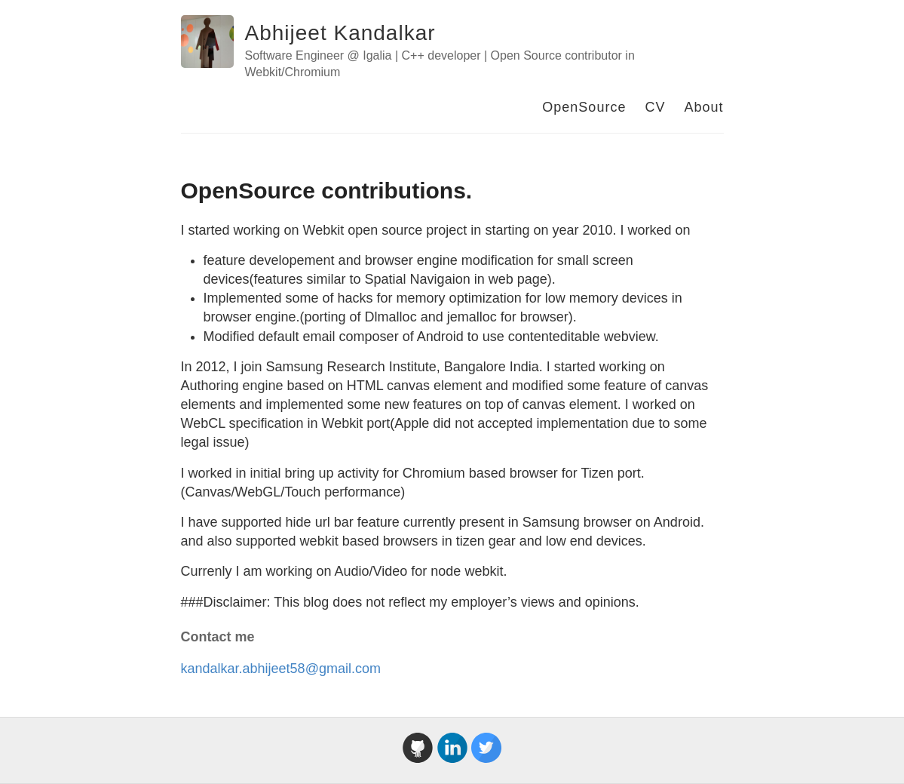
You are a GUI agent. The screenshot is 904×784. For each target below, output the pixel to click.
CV (655, 107)
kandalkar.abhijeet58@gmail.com (281, 668)
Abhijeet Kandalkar (340, 33)
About (703, 107)
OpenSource (584, 107)
